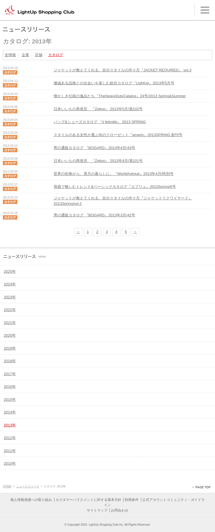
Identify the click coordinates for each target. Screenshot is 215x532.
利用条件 (132, 500)
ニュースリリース (27, 486)
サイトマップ (97, 510)
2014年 (10, 412)
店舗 (38, 55)
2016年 (10, 386)
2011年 (10, 451)
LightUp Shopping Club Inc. (106, 524)
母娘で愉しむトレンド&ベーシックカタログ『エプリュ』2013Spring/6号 (115, 186)
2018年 (10, 361)
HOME (7, 486)
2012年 (10, 438)
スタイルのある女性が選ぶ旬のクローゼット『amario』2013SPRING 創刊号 (118, 135)
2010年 (10, 463)
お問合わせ (119, 510)
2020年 (10, 335)
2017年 (10, 374)
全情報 (10, 55)
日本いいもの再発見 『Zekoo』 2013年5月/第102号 (98, 109)
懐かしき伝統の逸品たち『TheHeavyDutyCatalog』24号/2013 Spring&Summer (120, 96)
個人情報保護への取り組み (31, 500)
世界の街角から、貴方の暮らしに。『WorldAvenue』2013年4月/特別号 (113, 173)
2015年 (10, 399)
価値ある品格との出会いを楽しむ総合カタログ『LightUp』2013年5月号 (114, 83)
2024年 (10, 284)
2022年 (10, 310)
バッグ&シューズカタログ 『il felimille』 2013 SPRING (100, 122)
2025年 (10, 271)
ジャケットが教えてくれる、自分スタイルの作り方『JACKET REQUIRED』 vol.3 (122, 70)
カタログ (55, 55)
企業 (25, 55)
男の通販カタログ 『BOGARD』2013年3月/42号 (94, 215)
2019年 (10, 348)
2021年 (10, 323)
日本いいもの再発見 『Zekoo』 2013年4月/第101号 (98, 161)
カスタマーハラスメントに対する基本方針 (88, 500)
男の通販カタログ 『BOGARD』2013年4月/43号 (94, 148)
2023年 (10, 297)
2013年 (10, 425)
